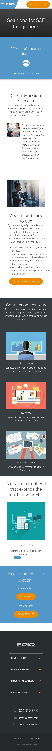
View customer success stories (26, 73)
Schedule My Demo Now (26, 281)
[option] (26, 63)
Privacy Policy (20, 744)
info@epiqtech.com (28, 718)
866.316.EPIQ (29, 711)
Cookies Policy (31, 744)
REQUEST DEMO (38, 4)
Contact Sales (26, 614)
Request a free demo (29, 724)
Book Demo (26, 597)
